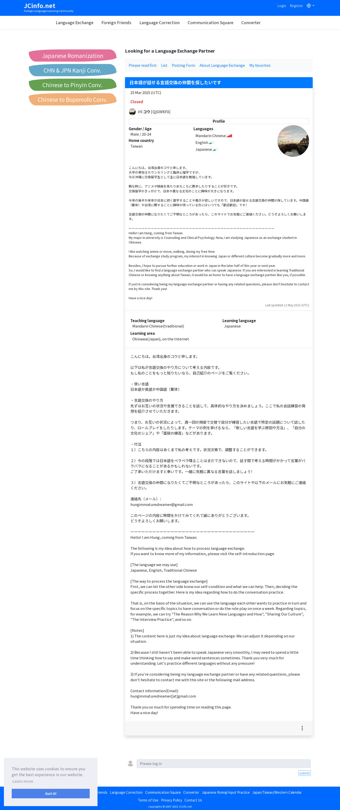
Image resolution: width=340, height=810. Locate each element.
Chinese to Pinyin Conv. (72, 85)
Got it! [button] (51, 793)
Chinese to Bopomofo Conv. (72, 99)
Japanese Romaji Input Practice (226, 792)
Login (281, 5)
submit (304, 773)
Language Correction (171, 22)
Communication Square (222, 22)
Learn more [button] (22, 781)
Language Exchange (86, 22)
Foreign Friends (128, 22)
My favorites (260, 65)
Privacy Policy (171, 800)
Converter (262, 22)
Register (296, 5)
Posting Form (183, 65)
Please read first (143, 65)
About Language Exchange (222, 65)
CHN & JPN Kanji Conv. (72, 70)
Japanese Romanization (72, 55)
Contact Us (193, 800)
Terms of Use (148, 800)
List (164, 65)
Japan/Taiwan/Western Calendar (277, 792)
